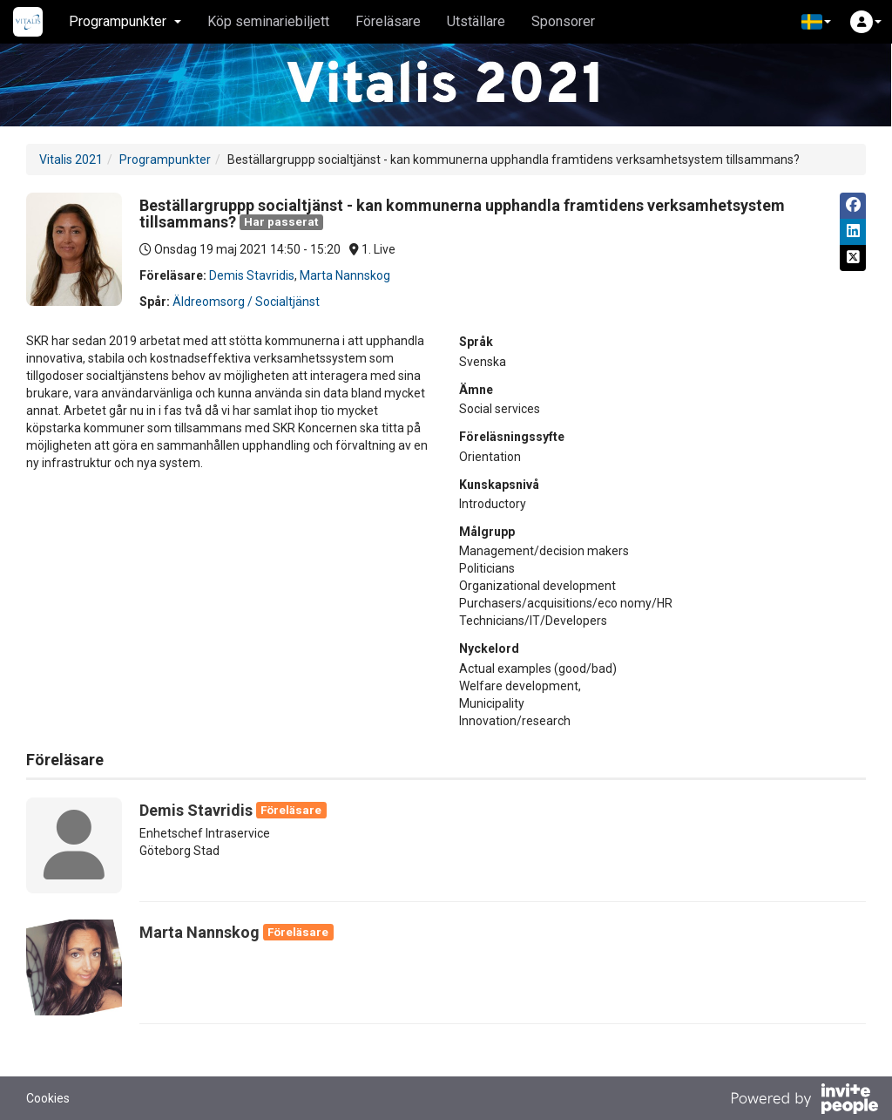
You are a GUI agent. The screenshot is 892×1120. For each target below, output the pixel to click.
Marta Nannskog (345, 275)
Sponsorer (563, 21)
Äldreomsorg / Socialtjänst (246, 302)
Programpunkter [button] (125, 21)
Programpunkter (165, 159)
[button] (816, 22)
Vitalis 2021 (71, 159)
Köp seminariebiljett (268, 21)
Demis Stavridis (251, 275)
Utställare (476, 21)
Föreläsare (388, 21)
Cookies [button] (48, 1098)
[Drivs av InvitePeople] (804, 1100)
